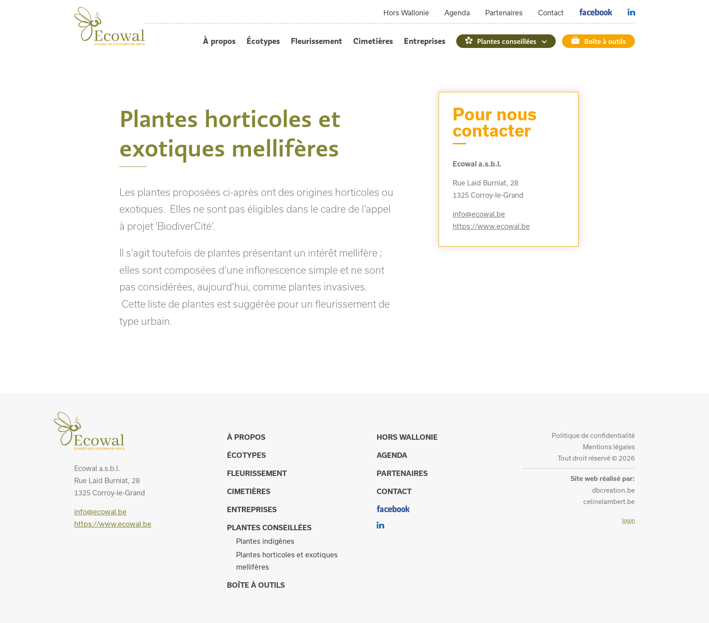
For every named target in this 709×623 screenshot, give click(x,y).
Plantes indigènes (265, 541)
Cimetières (373, 41)
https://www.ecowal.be (491, 226)
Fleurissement (316, 41)
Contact (551, 13)
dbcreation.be (613, 490)
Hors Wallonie (406, 13)
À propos (219, 41)
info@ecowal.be (479, 214)
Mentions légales (609, 447)
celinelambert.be (609, 501)
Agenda (457, 13)
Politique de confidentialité (593, 435)
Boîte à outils (605, 41)
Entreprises (424, 41)
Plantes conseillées (506, 41)
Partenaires (504, 13)
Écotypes (263, 41)
